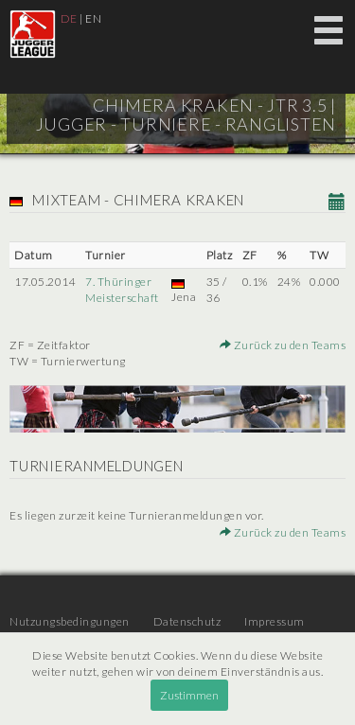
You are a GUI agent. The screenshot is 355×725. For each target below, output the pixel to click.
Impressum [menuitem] (274, 621)
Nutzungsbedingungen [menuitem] (69, 621)
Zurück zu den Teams (283, 345)
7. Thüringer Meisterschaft (122, 289)
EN (93, 18)
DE (69, 18)
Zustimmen (189, 695)
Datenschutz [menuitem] (187, 621)
